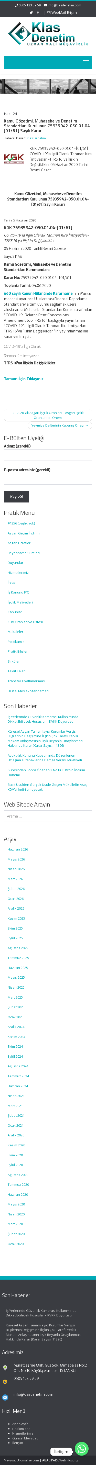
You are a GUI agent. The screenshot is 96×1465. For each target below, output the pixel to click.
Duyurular (15, 562)
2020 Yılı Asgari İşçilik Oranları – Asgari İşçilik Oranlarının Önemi (48, 415)
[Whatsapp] (82, 1452)
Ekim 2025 (15, 928)
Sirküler (14, 661)
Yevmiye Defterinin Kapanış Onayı (59, 425)
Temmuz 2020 (18, 1184)
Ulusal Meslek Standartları (28, 691)
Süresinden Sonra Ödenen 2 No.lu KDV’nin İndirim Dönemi (46, 772)
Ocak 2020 (16, 1244)
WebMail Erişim (62, 12)
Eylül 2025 (15, 938)
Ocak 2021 (16, 1125)
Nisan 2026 (16, 869)
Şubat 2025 (16, 1007)
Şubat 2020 (16, 1234)
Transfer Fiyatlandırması (27, 681)
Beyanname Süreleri (24, 553)
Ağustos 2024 (18, 1066)
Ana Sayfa (17, 1424)
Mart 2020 (15, 1224)
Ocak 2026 (16, 898)
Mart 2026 (15, 879)
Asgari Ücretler (19, 543)
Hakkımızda (18, 1428)
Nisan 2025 (16, 987)
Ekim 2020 (15, 1155)
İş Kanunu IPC (18, 592)
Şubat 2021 (16, 1115)
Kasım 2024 (16, 1036)
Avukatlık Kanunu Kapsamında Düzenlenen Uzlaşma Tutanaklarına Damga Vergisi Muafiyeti (45, 758)
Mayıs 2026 (16, 859)
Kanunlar (15, 612)
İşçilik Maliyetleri (20, 602)
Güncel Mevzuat (22, 1438)
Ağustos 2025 (18, 948)
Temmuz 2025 (18, 957)
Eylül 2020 (15, 1164)
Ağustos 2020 (18, 1174)
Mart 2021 (15, 1105)
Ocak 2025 (16, 1017)
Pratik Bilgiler (18, 651)
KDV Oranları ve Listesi (25, 622)
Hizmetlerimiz (18, 572)
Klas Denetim (36, 138)
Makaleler (15, 631)
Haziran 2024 (18, 1086)
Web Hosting (68, 1460)
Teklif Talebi (17, 671)
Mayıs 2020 (16, 1204)
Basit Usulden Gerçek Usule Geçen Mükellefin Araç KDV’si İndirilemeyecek (47, 787)
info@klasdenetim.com (64, 5)
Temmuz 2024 (18, 1076)
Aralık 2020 (16, 1135)
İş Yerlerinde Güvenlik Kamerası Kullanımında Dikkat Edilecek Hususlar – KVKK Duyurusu (43, 719)
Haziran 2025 (18, 967)
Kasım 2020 (16, 1145)
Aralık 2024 (16, 1026)
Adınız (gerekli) (48, 450)
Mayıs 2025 (16, 977)
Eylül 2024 (15, 1056)
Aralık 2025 (16, 908)
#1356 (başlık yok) (21, 523)
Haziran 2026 (18, 849)
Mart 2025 (15, 997)
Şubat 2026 (16, 888)
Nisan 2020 (16, 1214)
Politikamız (16, 641)
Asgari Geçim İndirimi (24, 533)
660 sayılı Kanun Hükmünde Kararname (38, 293)
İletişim (13, 582)
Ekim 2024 (15, 1046)
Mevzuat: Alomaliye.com (21, 1460)
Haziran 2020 (18, 1194)
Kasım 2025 (16, 918)
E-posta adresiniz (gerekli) (48, 474)
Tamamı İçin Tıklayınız (23, 379)
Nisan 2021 (16, 1095)
